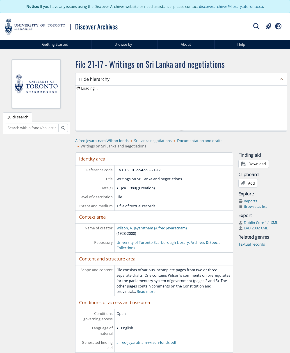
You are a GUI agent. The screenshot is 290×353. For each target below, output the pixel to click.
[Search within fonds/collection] (32, 128)
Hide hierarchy (94, 79)
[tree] (181, 108)
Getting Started (55, 44)
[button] (268, 26)
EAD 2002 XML (253, 228)
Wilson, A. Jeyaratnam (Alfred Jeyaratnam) (151, 228)
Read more (146, 291)
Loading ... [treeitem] (89, 88)
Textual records (251, 244)
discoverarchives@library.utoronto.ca (231, 6)
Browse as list (252, 206)
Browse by (123, 44)
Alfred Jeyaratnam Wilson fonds (102, 140)
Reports (247, 201)
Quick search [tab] (17, 117)
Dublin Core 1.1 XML (258, 222)
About (186, 44)
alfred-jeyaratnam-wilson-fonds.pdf (146, 342)
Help (241, 44)
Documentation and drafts (199, 140)
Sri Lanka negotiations (153, 140)
